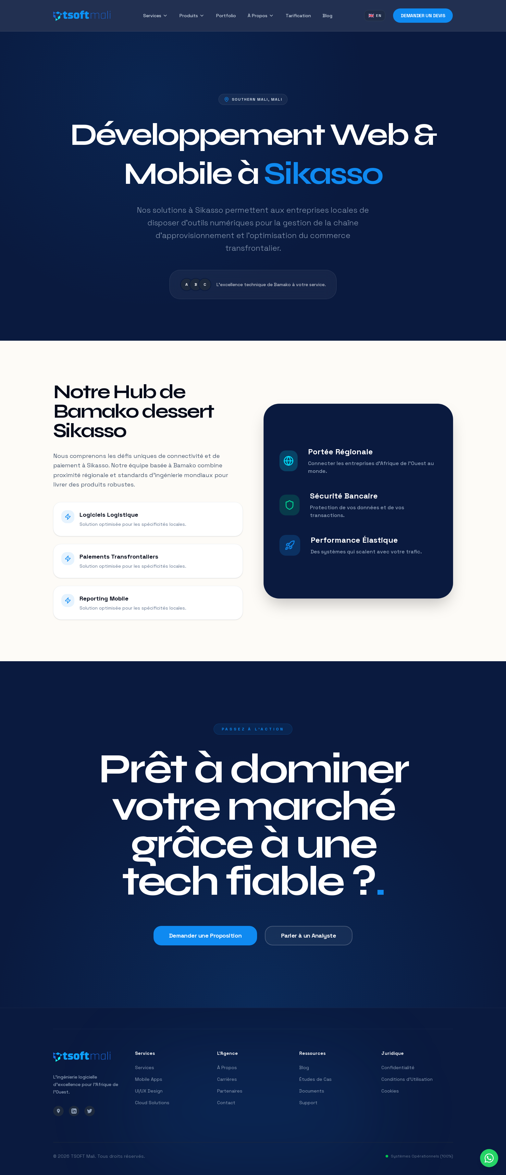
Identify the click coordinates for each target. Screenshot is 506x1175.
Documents (311, 1091)
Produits (191, 16)
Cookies (390, 1091)
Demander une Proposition (210, 926)
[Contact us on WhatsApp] (489, 1158)
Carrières (227, 1079)
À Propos (261, 16)
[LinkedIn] (74, 1111)
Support (308, 1103)
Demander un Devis (423, 16)
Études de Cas (315, 1079)
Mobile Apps (148, 1079)
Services (155, 16)
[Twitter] (89, 1111)
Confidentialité (397, 1067)
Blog (327, 16)
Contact (226, 1103)
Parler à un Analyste (303, 926)
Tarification (298, 16)
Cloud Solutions (152, 1103)
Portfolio (226, 16)
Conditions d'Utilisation (407, 1079)
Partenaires (229, 1091)
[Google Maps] (58, 1111)
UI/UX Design (149, 1091)
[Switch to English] (375, 15)
